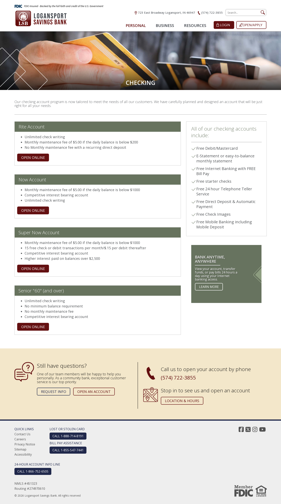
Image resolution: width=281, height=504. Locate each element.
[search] (246, 12)
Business (165, 25)
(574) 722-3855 (212, 12)
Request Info (53, 391)
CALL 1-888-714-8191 (68, 436)
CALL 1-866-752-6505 (32, 471)
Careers (20, 439)
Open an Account (94, 391)
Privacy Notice (24, 444)
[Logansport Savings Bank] (41, 17)
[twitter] (248, 429)
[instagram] (254, 429)
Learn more (209, 287)
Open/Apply (252, 25)
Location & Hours (182, 400)
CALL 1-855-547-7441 (68, 450)
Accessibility (23, 454)
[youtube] (262, 429)
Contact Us (22, 434)
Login (225, 25)
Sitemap (20, 449)
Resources (195, 25)
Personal (136, 25)
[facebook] (241, 429)
